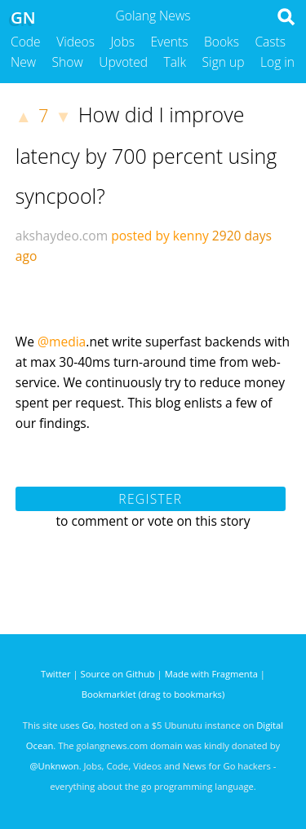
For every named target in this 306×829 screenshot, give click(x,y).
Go (88, 725)
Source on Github (118, 674)
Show (67, 62)
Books (221, 42)
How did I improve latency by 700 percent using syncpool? (146, 154)
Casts (270, 42)
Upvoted (123, 62)
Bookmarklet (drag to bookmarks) (153, 694)
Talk (175, 62)
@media (62, 342)
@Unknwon (54, 766)
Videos (75, 42)
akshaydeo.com (62, 236)
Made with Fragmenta (211, 674)
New (23, 62)
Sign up (223, 62)
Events (169, 42)
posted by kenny (160, 236)
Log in (277, 62)
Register (150, 499)
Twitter (56, 674)
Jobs (122, 42)
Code (26, 42)
